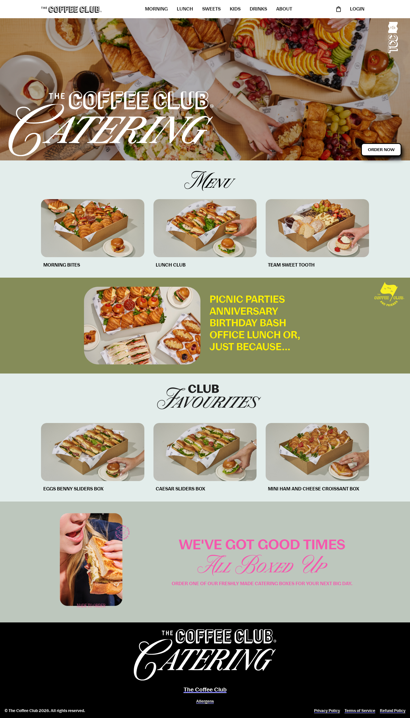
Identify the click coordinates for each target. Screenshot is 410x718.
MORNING (156, 9)
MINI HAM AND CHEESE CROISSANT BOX (313, 489)
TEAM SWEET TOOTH (291, 265)
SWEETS (211, 9)
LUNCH (185, 9)
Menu (205, 182)
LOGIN (357, 9)
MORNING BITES (61, 265)
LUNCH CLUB (171, 265)
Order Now (381, 149)
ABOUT (284, 9)
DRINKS (258, 9)
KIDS (235, 9)
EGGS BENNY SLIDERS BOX (73, 489)
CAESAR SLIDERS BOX (180, 489)
